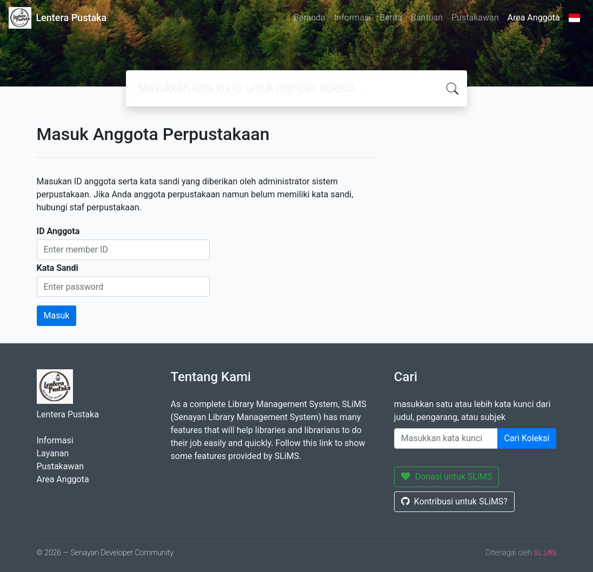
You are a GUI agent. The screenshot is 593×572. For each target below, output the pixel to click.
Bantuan (427, 17)
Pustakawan (474, 17)
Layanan (53, 453)
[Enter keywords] (446, 438)
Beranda (309, 17)
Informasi (352, 17)
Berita (390, 17)
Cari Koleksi (527, 438)
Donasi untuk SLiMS (446, 476)
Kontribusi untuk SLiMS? (454, 501)
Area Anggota (534, 17)
